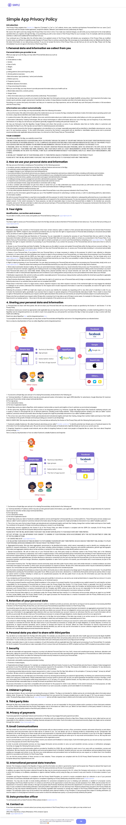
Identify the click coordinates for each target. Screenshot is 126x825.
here (25, 316)
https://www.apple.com (27, 722)
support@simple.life (65, 215)
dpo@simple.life (89, 778)
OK (81, 821)
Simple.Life (30, 27)
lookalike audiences (63, 424)
